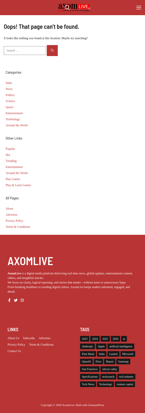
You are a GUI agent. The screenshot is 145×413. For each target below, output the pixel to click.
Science (10, 101)
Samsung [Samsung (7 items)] (123, 361)
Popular (10, 148)
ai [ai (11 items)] (124, 338)
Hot (8, 154)
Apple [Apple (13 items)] (101, 346)
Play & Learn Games (18, 185)
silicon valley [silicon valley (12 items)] (109, 369)
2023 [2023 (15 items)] (84, 338)
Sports (9, 107)
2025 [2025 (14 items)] (105, 338)
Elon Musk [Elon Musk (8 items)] (88, 353)
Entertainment (14, 113)
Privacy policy (16, 344)
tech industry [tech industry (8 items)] (126, 376)
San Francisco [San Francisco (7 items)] (90, 369)
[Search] (52, 50)
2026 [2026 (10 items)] (115, 338)
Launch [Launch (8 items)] (113, 353)
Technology (13, 119)
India (9, 82)
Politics (10, 95)
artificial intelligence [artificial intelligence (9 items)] (120, 346)
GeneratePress (96, 405)
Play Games (13, 179)
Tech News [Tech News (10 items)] (88, 384)
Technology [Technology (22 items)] (105, 384)
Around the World (17, 125)
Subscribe (29, 338)
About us (13, 338)
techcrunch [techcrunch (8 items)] (108, 376)
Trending (11, 160)
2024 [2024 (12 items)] (95, 338)
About (9, 208)
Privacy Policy (14, 220)
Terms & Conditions (18, 226)
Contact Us (14, 351)
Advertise (11, 214)
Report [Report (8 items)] (109, 361)
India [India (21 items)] (102, 353)
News (9, 89)
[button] (67, 7)
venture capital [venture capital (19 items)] (125, 384)
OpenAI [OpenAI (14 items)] (86, 361)
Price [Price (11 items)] (98, 361)
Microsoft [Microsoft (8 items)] (127, 353)
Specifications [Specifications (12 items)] (90, 376)
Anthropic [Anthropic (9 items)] (87, 346)
